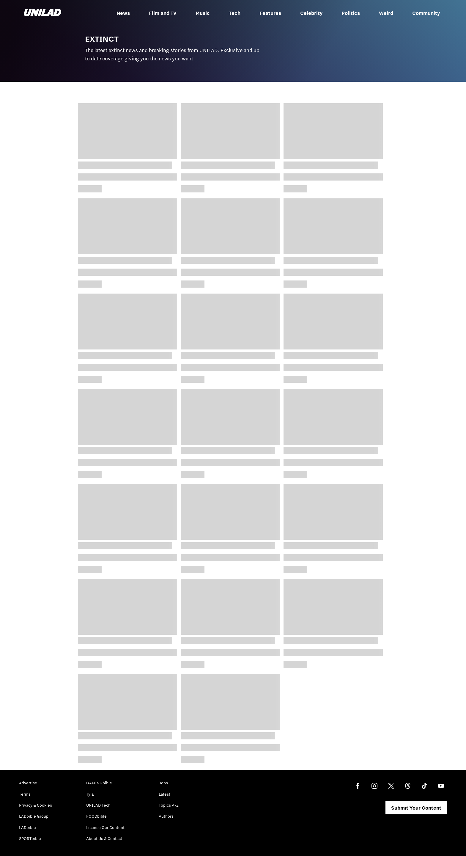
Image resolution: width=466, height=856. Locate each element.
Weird (386, 13)
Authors (166, 816)
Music (203, 13)
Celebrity (311, 13)
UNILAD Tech (98, 805)
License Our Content (105, 827)
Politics (350, 13)
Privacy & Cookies (35, 805)
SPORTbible (30, 838)
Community (426, 13)
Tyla (90, 794)
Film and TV (163, 13)
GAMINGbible (99, 783)
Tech (234, 13)
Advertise (28, 783)
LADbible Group (33, 816)
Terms (25, 794)
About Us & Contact (104, 838)
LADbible (27, 827)
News (123, 13)
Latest (164, 794)
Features (270, 13)
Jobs (163, 783)
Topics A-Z (169, 805)
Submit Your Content (416, 808)
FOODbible (96, 816)
